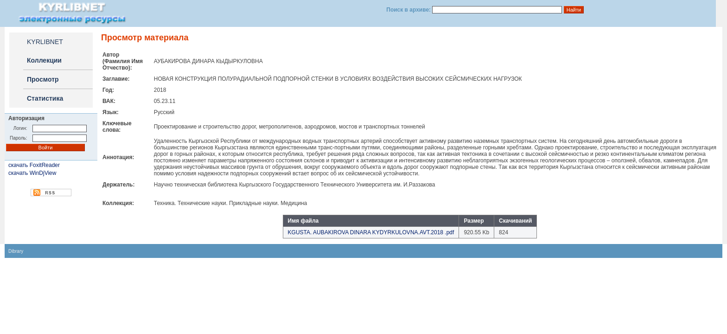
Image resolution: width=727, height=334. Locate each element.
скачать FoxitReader (34, 165)
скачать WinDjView (32, 173)
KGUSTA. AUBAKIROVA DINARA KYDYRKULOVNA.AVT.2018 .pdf (371, 232)
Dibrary (15, 251)
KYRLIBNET (45, 41)
